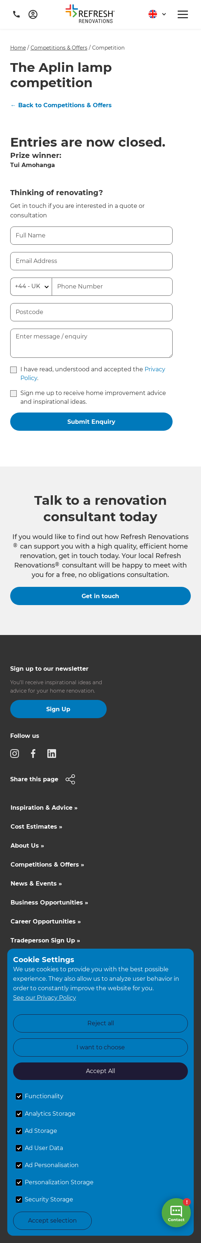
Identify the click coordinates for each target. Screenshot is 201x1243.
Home (18, 47)
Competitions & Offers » (47, 864)
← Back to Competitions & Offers (61, 105)
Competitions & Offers (59, 47)
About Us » (27, 845)
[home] (93, 15)
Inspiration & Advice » (44, 807)
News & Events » (36, 883)
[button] (154, 14)
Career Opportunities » (46, 921)
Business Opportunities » (49, 902)
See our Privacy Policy (44, 997)
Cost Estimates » (36, 826)
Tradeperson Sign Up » (45, 940)
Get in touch (100, 596)
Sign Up (58, 709)
